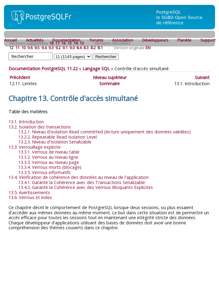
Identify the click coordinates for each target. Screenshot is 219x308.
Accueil (10, 40)
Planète (184, 40)
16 (63, 43)
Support (207, 40)
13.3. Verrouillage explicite (35, 147)
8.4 (79, 47)
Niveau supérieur (109, 77)
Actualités (35, 40)
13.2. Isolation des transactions (40, 127)
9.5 (37, 47)
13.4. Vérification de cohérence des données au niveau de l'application (79, 177)
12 (11, 47)
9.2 (58, 47)
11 (17, 47)
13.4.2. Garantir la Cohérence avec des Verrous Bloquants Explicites (85, 187)
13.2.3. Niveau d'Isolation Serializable (54, 142)
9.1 (65, 47)
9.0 (72, 47)
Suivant (202, 77)
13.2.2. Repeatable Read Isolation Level (57, 137)
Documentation (66, 40)
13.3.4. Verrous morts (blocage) (49, 167)
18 (51, 43)
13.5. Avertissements (29, 192)
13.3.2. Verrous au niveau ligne (48, 157)
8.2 (93, 47)
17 (57, 43)
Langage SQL (96, 68)
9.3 (51, 47)
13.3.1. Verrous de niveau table (48, 152)
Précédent (19, 77)
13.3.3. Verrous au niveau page (48, 162)
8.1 (100, 47)
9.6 (30, 47)
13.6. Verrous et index (30, 197)
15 (69, 43)
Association (122, 40)
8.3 (86, 47)
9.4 (44, 47)
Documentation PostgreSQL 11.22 (43, 68)
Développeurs (155, 40)
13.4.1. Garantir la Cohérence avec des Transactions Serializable (81, 182)
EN (148, 47)
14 (75, 43)
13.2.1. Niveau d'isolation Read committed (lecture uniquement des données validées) (104, 132)
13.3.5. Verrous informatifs (44, 172)
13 (81, 43)
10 (23, 47)
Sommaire (109, 83)
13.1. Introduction (26, 122)
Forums (96, 40)
